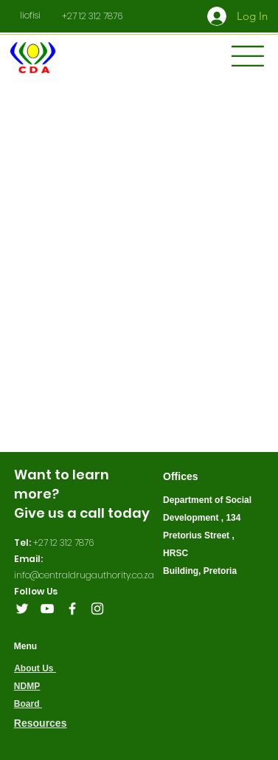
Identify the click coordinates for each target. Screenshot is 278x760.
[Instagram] (97, 608)
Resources (40, 723)
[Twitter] (22, 608)
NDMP (27, 686)
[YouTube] (47, 608)
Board (28, 704)
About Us (35, 668)
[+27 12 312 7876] (92, 16)
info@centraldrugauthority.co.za (84, 575)
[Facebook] (72, 608)
